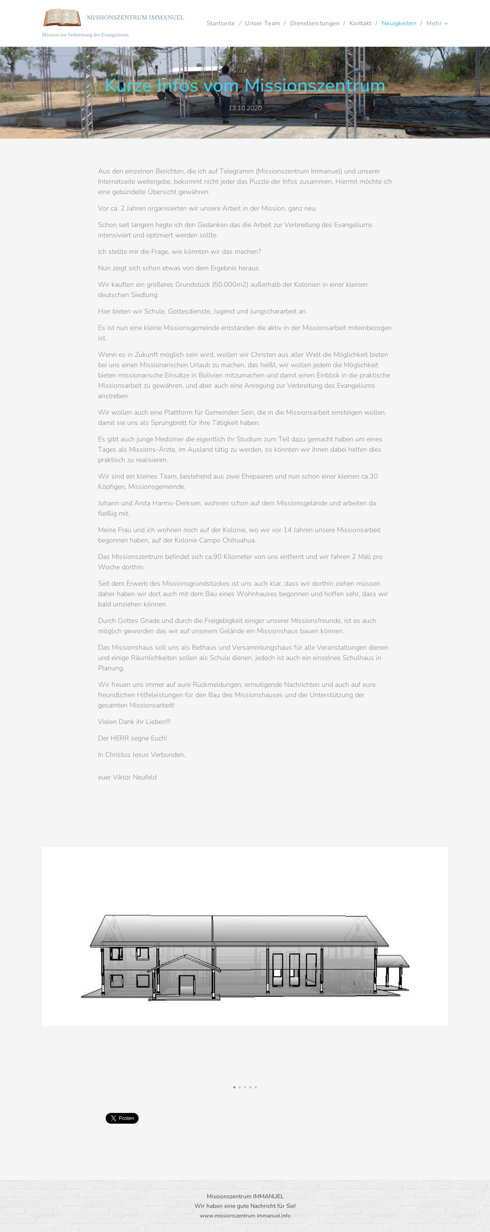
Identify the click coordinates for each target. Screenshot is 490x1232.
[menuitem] (260, 23)
